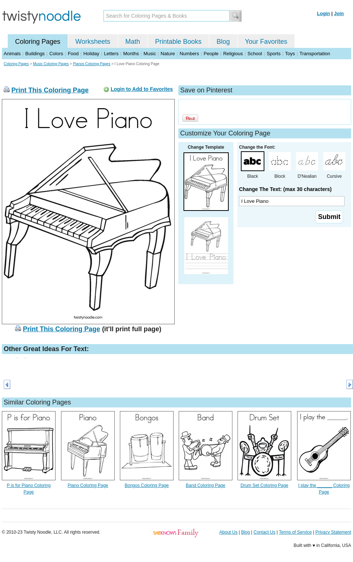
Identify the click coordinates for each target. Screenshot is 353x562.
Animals (12, 53)
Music (149, 53)
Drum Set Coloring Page (264, 485)
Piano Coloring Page (88, 485)
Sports (274, 53)
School (254, 53)
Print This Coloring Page (50, 90)
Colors (56, 53)
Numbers (189, 53)
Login (323, 13)
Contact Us (264, 532)
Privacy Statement (333, 532)
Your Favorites (266, 41)
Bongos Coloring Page (147, 485)
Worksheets (92, 41)
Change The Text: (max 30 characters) (285, 189)
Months (131, 53)
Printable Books (178, 41)
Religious (233, 53)
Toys (290, 53)
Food (73, 53)
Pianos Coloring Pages (91, 64)
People (211, 53)
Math (132, 41)
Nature (168, 53)
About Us (229, 532)
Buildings (35, 53)
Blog (223, 41)
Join (339, 13)
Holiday (91, 53)
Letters (111, 53)
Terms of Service (295, 532)
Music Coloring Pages (51, 64)
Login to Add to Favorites (142, 89)
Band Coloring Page (205, 485)
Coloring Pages (37, 41)
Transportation (314, 53)
